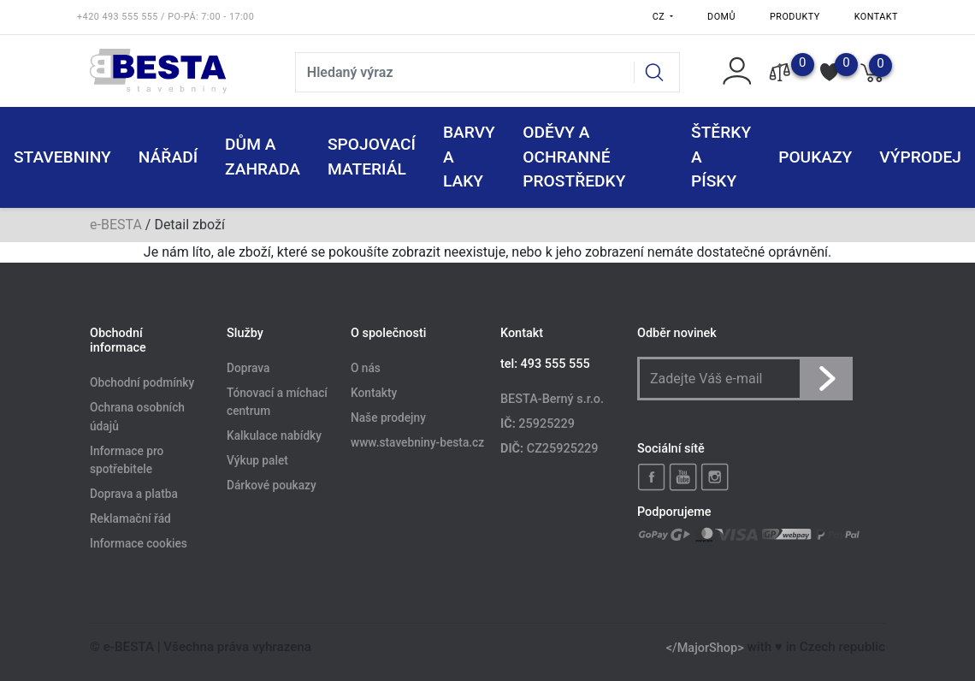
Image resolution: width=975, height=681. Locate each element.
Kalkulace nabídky (274, 436)
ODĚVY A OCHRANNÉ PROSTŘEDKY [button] (574, 157)
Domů (721, 16)
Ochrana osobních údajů (137, 417)
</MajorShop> (705, 647)
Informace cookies (138, 543)
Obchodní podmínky (142, 383)
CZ (660, 16)
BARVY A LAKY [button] (469, 157)
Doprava (248, 368)
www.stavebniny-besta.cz (417, 442)
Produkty (795, 16)
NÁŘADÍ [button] (168, 157)
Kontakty (374, 393)
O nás (366, 368)
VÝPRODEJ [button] (920, 157)
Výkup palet (257, 461)
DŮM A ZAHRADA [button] (262, 156)
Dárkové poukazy (271, 485)
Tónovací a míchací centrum (277, 402)
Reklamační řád (130, 518)
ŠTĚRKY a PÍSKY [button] (721, 157)
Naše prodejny (388, 417)
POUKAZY (815, 157)
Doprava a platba (134, 494)
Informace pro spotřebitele (126, 460)
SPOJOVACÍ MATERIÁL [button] (372, 156)
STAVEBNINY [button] (62, 157)
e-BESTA (116, 224)
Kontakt (876, 16)
